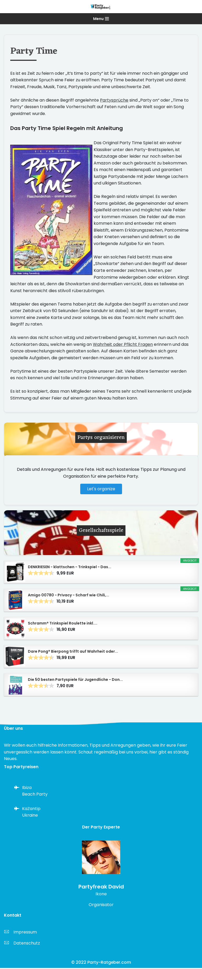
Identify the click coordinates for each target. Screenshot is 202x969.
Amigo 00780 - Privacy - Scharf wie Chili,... (68, 596)
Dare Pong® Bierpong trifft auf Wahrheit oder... (73, 652)
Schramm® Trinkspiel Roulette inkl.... (62, 624)
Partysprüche (114, 100)
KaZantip (31, 810)
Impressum (25, 933)
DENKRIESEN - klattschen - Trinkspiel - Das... (69, 568)
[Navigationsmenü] (101, 18)
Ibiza (27, 789)
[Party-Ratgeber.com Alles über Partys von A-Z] (101, 6)
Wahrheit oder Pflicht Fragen (123, 345)
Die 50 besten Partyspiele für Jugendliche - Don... (75, 680)
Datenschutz (26, 944)
